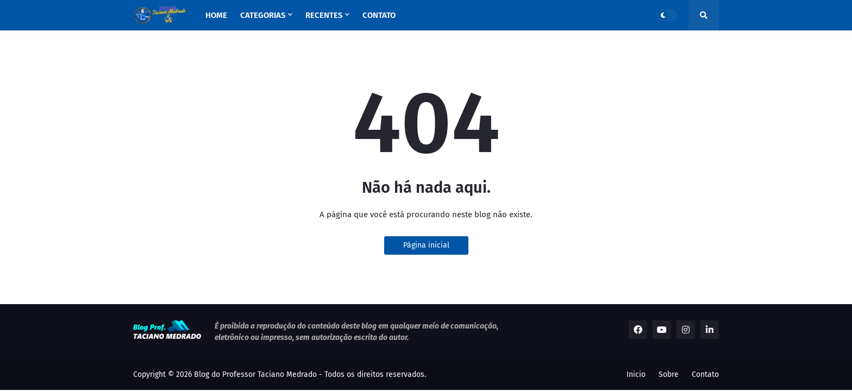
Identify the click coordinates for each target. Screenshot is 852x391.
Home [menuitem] (216, 15)
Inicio (636, 374)
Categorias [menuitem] (262, 15)
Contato (705, 374)
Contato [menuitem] (379, 15)
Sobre (669, 374)
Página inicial (426, 245)
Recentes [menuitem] (323, 15)
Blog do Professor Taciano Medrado (255, 374)
